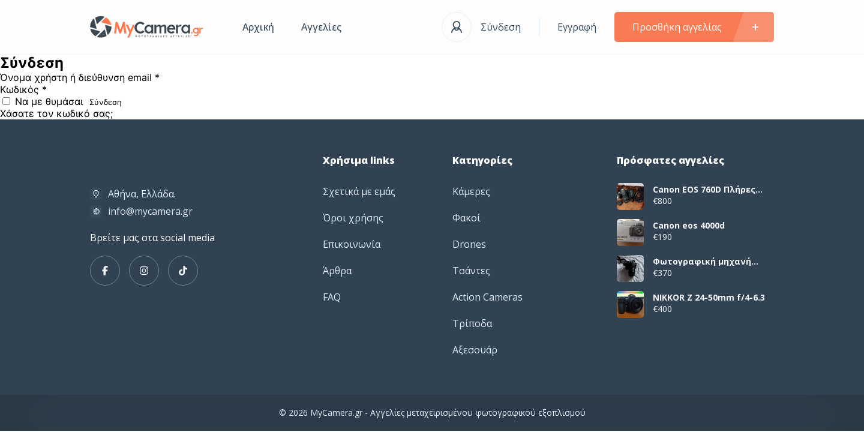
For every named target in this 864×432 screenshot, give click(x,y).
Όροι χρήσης (353, 217)
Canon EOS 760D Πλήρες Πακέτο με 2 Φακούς (704, 189)
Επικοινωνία (351, 244)
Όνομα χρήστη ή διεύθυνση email (80, 77)
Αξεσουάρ (474, 349)
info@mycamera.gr (150, 211)
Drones (469, 244)
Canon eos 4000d (689, 225)
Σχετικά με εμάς (359, 191)
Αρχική (258, 27)
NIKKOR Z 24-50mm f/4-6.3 (709, 297)
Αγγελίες (321, 27)
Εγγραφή (576, 27)
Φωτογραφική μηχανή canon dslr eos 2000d (702, 261)
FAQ (332, 297)
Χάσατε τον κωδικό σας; (56, 113)
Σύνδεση (501, 27)
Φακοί (466, 217)
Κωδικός (23, 89)
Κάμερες (471, 191)
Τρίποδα (472, 323)
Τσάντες (471, 270)
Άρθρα (337, 270)
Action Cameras (487, 297)
